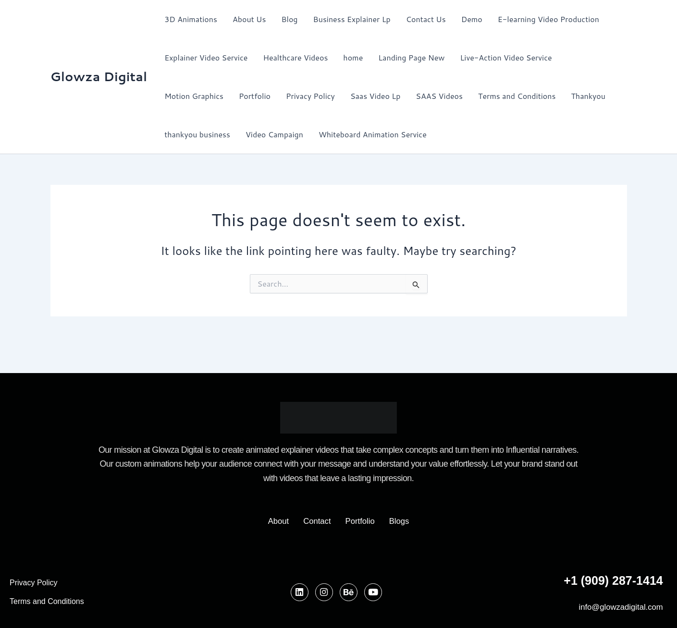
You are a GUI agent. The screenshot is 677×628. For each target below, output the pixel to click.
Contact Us (426, 18)
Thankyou (588, 95)
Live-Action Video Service (506, 57)
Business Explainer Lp (352, 18)
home (353, 57)
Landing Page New (411, 57)
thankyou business (197, 134)
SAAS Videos (439, 95)
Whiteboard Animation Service (373, 134)
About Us (249, 18)
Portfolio (255, 95)
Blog (289, 18)
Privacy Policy (310, 95)
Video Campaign (274, 134)
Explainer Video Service (205, 57)
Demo (471, 18)
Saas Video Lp (375, 95)
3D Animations (190, 18)
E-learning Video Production (548, 18)
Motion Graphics (193, 95)
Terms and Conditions (516, 95)
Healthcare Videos (295, 57)
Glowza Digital (99, 76)
